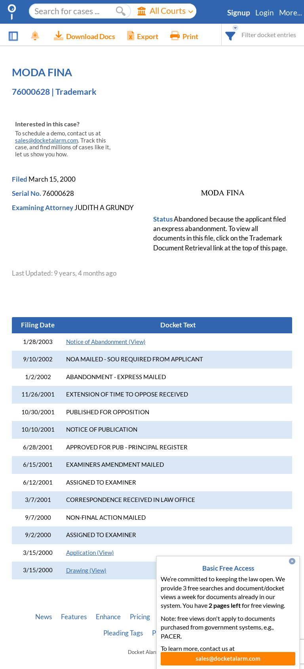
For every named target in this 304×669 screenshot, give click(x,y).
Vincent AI (253, 617)
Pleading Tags (123, 633)
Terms (192, 633)
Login (264, 12)
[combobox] (230, 34)
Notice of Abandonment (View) (106, 341)
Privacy (163, 633)
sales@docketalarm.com (46, 140)
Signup (238, 12)
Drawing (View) (86, 570)
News (43, 617)
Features (74, 617)
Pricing (140, 617)
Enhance (108, 617)
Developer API (207, 617)
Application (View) (90, 552)
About (168, 617)
